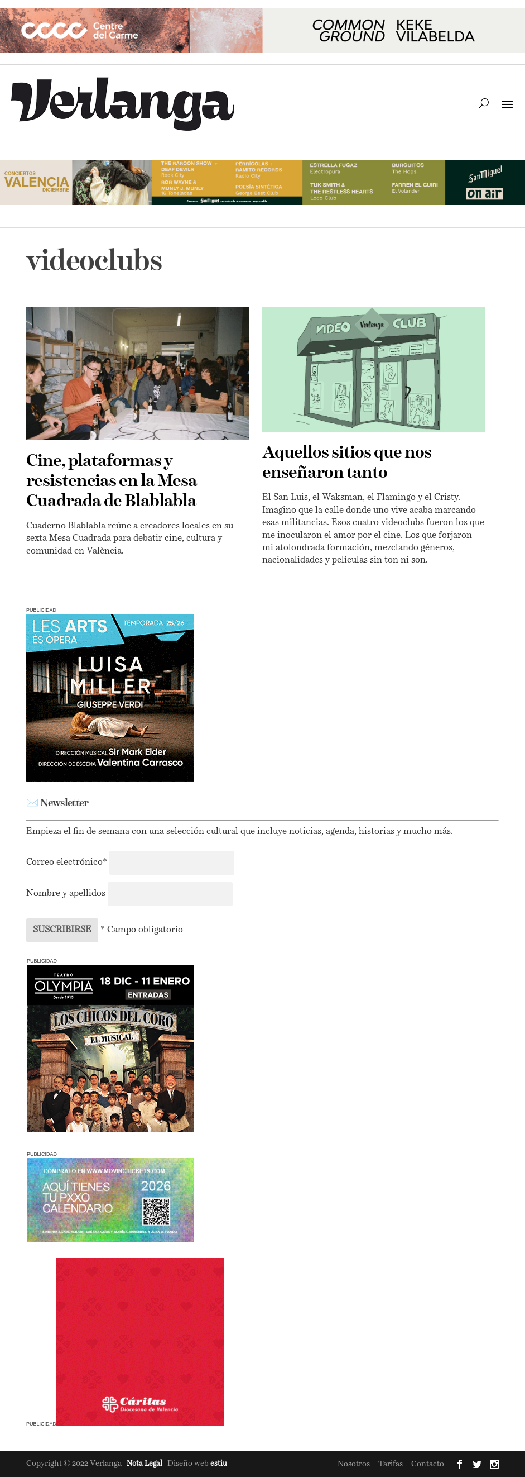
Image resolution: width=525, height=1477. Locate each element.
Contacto (427, 1464)
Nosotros (354, 1464)
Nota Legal (145, 1464)
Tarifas (390, 1464)
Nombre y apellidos (65, 893)
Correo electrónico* (67, 862)
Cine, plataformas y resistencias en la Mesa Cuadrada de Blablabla (111, 481)
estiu (218, 1464)
